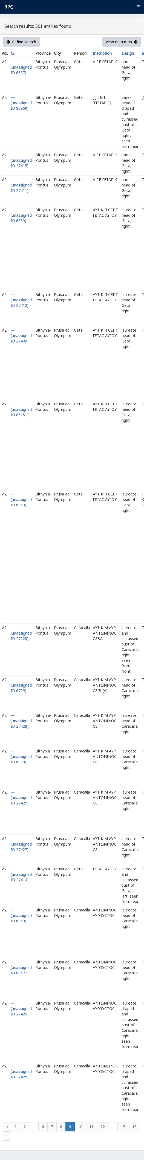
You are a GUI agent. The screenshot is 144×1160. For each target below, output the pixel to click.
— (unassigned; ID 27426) (22, 1008)
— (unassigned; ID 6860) (22, 915)
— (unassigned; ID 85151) (22, 409)
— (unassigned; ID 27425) (22, 1071)
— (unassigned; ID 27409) (22, 336)
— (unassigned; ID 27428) (22, 721)
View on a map (121, 41)
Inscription (102, 53)
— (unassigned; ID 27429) (22, 797)
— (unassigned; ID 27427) (22, 844)
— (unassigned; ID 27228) (22, 633)
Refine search (21, 41)
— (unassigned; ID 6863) (22, 499)
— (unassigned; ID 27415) (22, 160)
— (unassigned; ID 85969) (22, 103)
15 (123, 1126)
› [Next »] (6, 1135)
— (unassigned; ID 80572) (22, 967)
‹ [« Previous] (7, 1126)
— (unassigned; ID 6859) (22, 215)
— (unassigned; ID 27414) (22, 874)
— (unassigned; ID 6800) (22, 756)
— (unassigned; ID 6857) (22, 67)
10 (80, 1126)
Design (128, 53)
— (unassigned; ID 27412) (22, 300)
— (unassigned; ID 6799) (22, 685)
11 (91, 1126)
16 (134, 1126)
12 (102, 1126)
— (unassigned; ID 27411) (22, 185)
